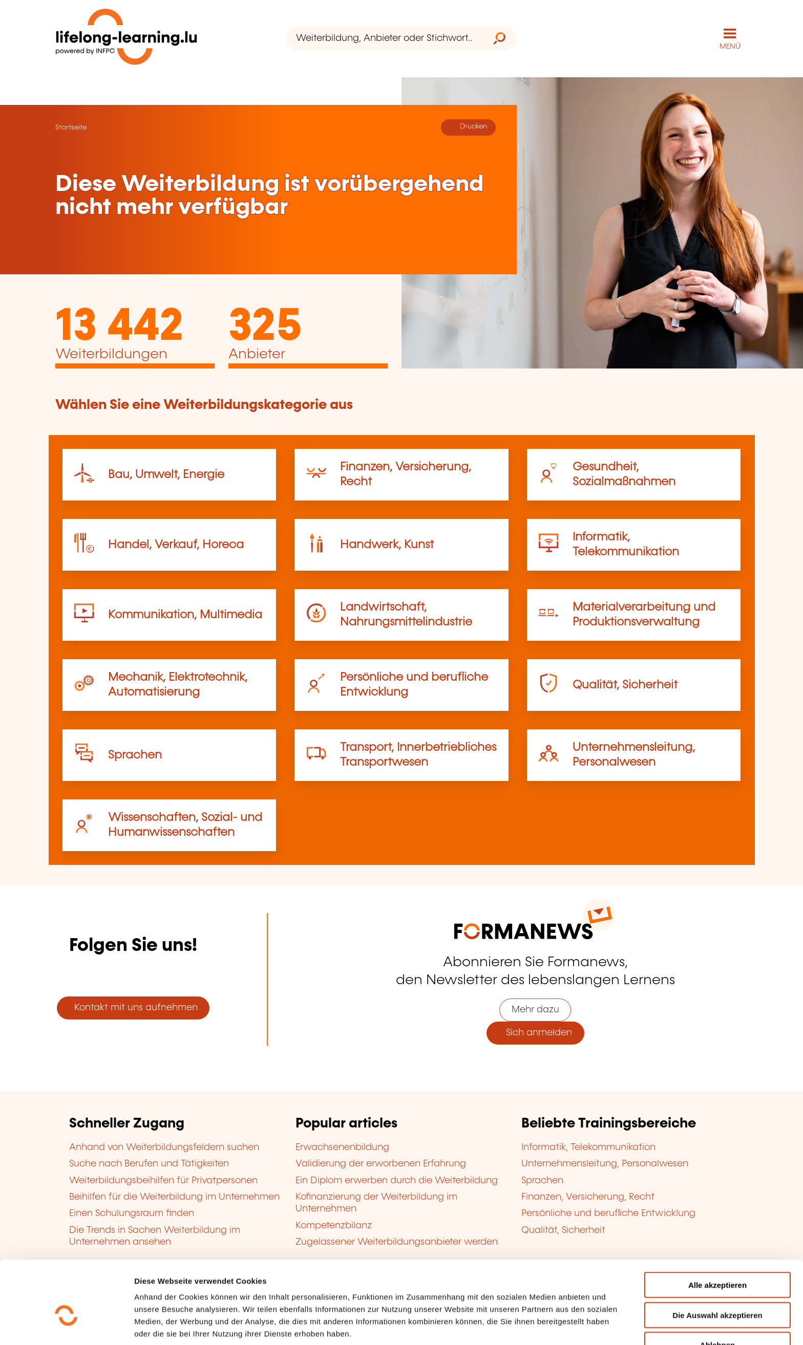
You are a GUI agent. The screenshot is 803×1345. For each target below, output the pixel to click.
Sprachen (135, 755)
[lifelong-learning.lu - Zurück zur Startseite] (126, 38)
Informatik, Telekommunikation (588, 1147)
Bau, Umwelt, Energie (166, 474)
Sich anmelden (535, 1032)
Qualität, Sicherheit (625, 684)
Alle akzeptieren (717, 1227)
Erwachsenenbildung (342, 1147)
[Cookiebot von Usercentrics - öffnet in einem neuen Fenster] (66, 1325)
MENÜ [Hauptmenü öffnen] (730, 46)
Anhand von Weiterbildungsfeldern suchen (164, 1147)
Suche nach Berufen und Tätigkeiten (149, 1163)
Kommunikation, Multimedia (185, 614)
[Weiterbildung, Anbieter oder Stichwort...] (384, 38)
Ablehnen (717, 1287)
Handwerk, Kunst (387, 544)
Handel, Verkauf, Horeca (176, 544)
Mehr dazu (535, 1009)
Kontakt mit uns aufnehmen (133, 1007)
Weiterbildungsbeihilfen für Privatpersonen (163, 1180)
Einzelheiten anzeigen (174, 1324)
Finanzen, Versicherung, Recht (587, 1196)
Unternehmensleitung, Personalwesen (604, 1163)
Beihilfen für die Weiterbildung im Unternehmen (174, 1196)
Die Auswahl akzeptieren (717, 1257)
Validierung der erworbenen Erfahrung (380, 1163)
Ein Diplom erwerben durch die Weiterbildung (396, 1180)
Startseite (71, 127)
